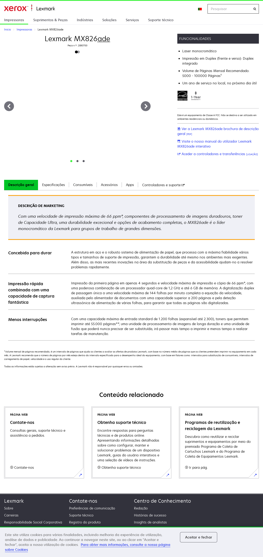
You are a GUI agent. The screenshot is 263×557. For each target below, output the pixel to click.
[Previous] (9, 106)
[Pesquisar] (255, 9)
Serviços (132, 20)
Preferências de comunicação (92, 508)
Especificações (53, 185)
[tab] (71, 161)
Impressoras (14, 20)
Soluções (109, 20)
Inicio (29, 7)
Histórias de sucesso (150, 515)
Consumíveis (83, 185)
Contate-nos (83, 501)
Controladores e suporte (163, 185)
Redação (141, 508)
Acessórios (109, 185)
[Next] (146, 106)
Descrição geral (21, 185)
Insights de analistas (150, 522)
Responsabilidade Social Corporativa (33, 522)
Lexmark (14, 501)
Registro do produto (85, 522)
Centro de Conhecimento (162, 501)
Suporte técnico (160, 20)
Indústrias (85, 20)
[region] (131, 542)
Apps (130, 185)
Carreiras (11, 515)
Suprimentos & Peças (50, 20)
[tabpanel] (131, 267)
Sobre (8, 508)
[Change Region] (200, 9)
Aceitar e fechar (198, 537)
